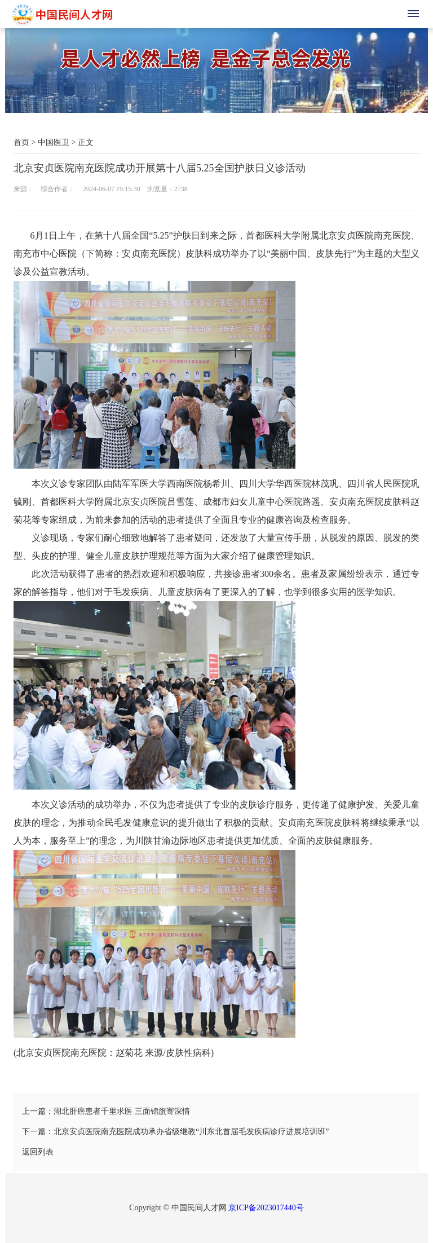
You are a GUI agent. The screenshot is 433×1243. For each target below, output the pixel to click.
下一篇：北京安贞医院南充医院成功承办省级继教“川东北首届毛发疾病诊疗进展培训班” (175, 1131)
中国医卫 (53, 142)
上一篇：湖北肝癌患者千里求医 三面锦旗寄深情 (106, 1111)
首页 (21, 142)
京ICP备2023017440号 (266, 1208)
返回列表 (38, 1152)
